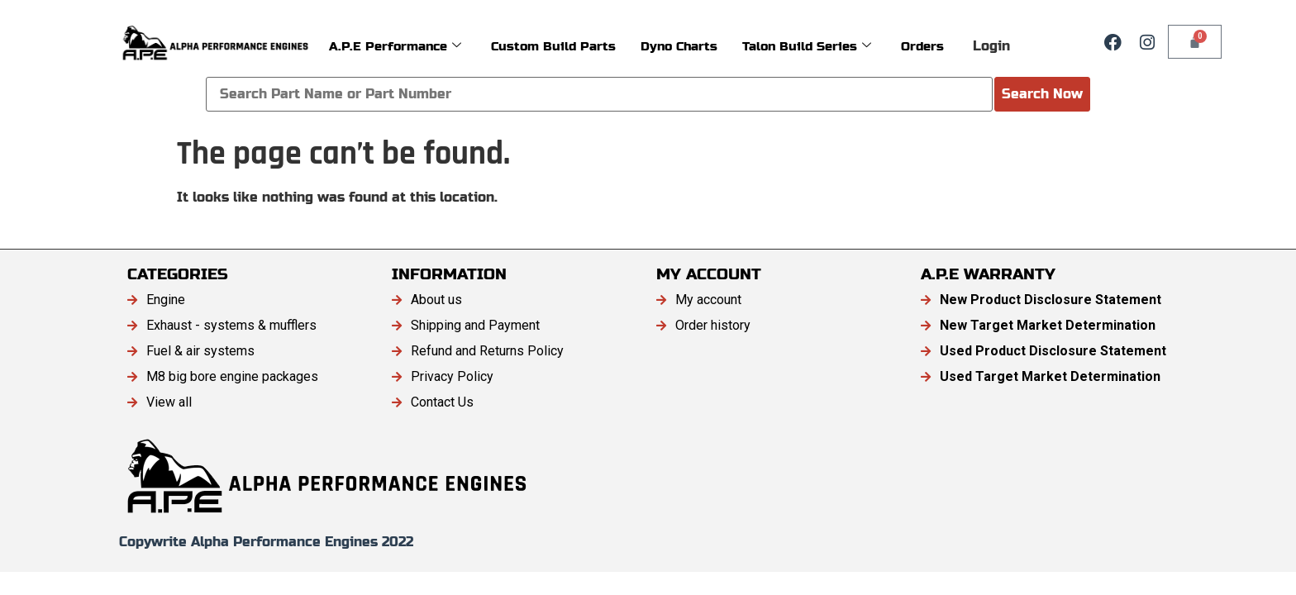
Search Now (1042, 94)
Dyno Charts (679, 46)
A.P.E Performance (395, 46)
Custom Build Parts (553, 46)
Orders (922, 46)
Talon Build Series (806, 46)
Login (991, 46)
